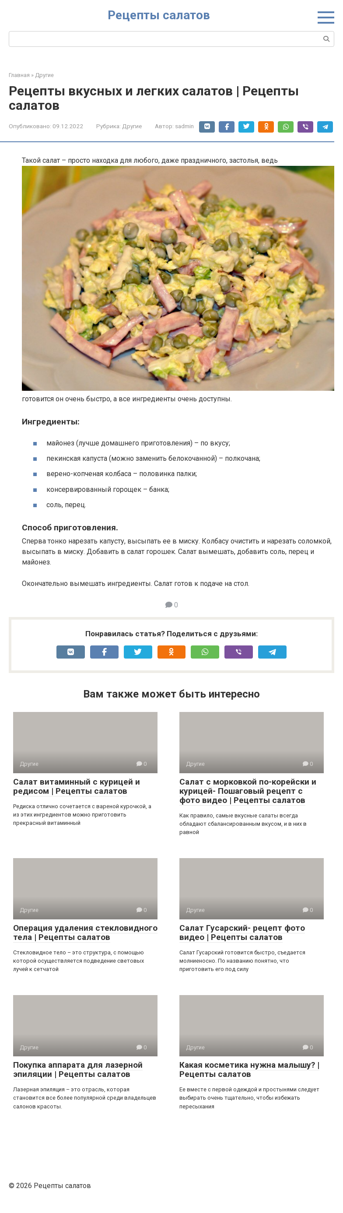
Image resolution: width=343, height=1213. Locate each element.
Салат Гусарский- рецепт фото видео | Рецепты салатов (242, 932)
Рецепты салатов (159, 15)
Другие (132, 126)
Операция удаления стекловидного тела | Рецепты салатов (85, 932)
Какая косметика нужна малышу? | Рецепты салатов (249, 1069)
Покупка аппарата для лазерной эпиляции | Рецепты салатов (78, 1069)
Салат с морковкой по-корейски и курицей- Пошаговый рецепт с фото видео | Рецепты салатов (247, 791)
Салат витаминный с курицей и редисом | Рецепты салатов (76, 786)
